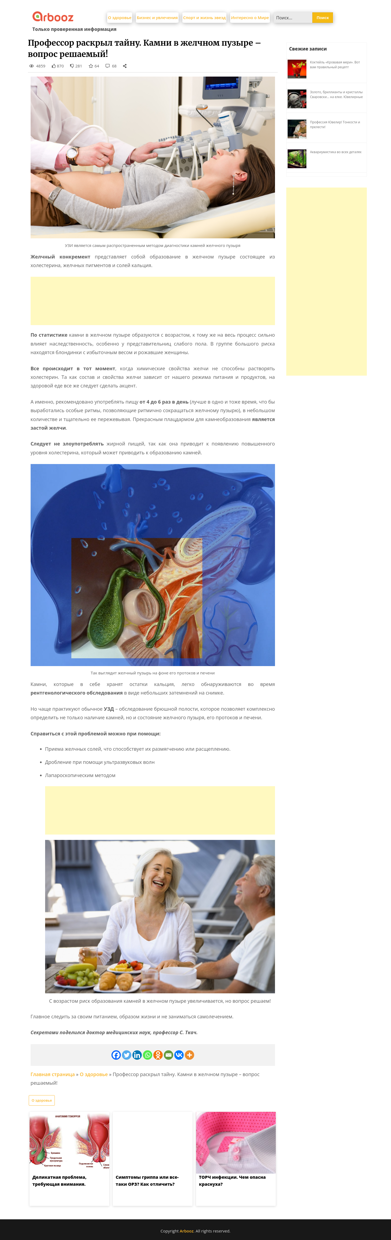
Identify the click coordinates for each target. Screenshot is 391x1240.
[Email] (168, 1055)
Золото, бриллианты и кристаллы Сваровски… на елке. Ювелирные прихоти (336, 97)
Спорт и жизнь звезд (204, 17)
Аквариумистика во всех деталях (336, 152)
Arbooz (186, 1231)
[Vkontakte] (179, 1055)
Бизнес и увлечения (157, 17)
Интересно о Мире (250, 17)
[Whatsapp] (147, 1055)
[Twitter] (126, 1055)
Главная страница (53, 1074)
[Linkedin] (137, 1055)
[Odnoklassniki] (158, 1055)
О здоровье (119, 17)
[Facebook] (116, 1055)
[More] (189, 1055)
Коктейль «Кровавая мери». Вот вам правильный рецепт (335, 64)
